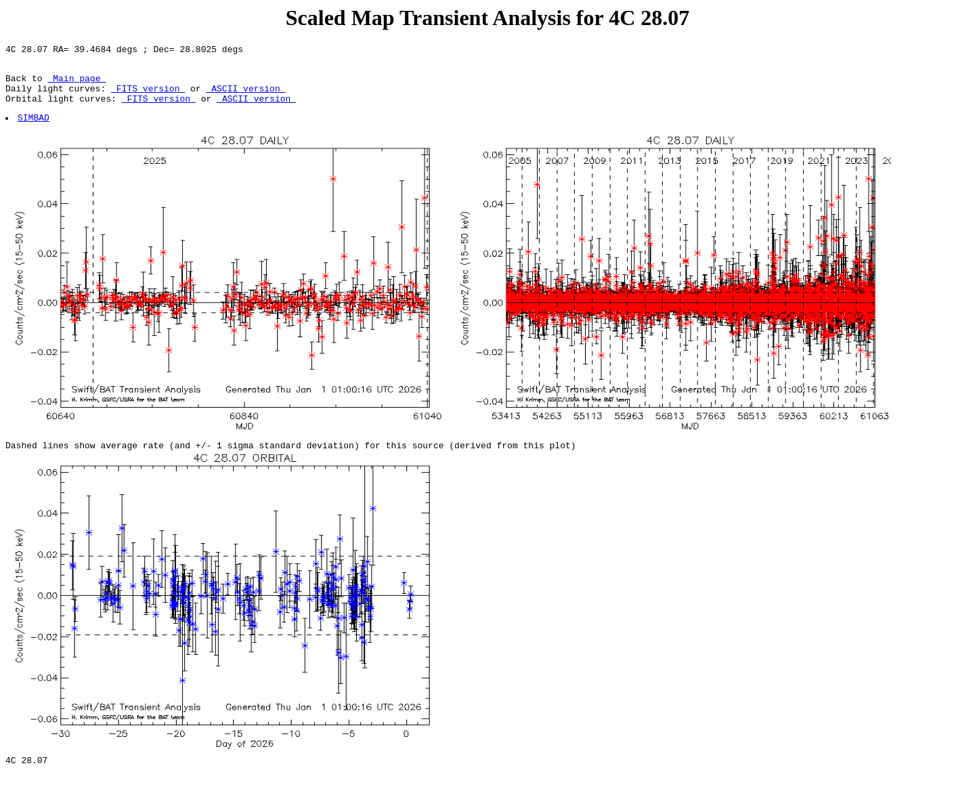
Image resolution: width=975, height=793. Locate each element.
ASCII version (245, 96)
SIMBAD (34, 129)
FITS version (148, 96)
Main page (76, 84)
